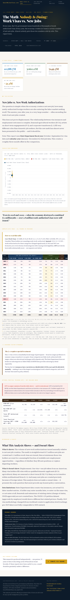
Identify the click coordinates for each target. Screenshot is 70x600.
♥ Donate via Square (56, 561)
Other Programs (61, 2)
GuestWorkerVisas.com (10, 2)
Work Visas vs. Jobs (25, 2)
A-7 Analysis (52, 2)
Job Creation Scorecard (38, 2)
